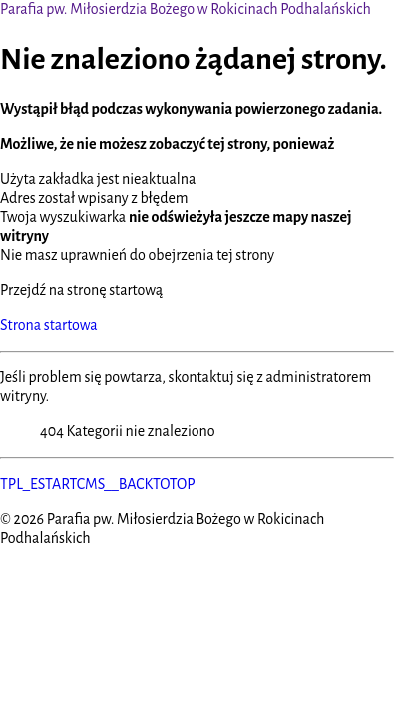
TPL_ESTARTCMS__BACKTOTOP (98, 484)
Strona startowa (49, 325)
